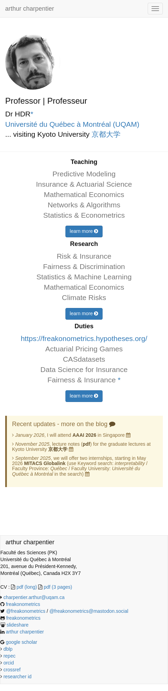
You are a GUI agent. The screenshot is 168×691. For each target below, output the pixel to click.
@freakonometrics (26, 611)
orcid (8, 663)
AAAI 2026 (84, 435)
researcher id (17, 676)
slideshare (18, 625)
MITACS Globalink (44, 463)
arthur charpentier (29, 8)
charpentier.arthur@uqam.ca (34, 597)
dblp (7, 649)
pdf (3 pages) (58, 587)
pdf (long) (27, 587)
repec (9, 656)
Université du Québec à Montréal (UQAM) (72, 124)
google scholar (21, 642)
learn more (84, 231)
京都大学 (106, 134)
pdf (86, 444)
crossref (12, 669)
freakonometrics (23, 604)
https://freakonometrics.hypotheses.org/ (84, 338)
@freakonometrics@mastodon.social (88, 611)
